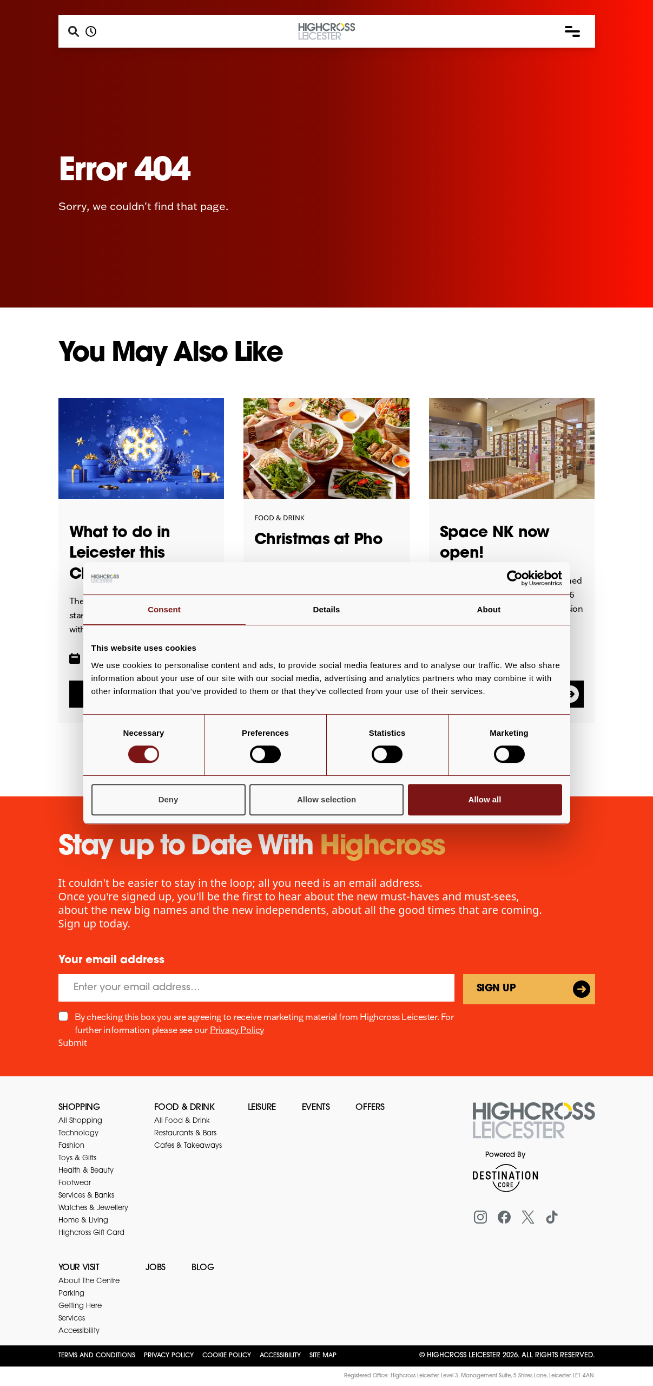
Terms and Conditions (96, 1355)
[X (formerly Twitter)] (528, 1217)
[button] (572, 31)
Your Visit (79, 1268)
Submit (72, 1043)
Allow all (485, 799)
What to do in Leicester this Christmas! (119, 554)
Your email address (111, 960)
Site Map (323, 1355)
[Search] (73, 31)
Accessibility (280, 1355)
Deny (169, 799)
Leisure (262, 1107)
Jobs (156, 1268)
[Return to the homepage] (534, 1127)
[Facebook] (504, 1217)
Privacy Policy (237, 1029)
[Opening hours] (90, 31)
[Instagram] (480, 1217)
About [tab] (489, 609)
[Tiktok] (551, 1217)
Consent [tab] (164, 609)
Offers (370, 1107)
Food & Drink (184, 1107)
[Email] (256, 988)
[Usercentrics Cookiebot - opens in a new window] (514, 578)
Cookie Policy (226, 1355)
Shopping (79, 1107)
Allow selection (326, 799)
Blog (203, 1268)
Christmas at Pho (318, 540)
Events (316, 1107)
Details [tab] (326, 609)
